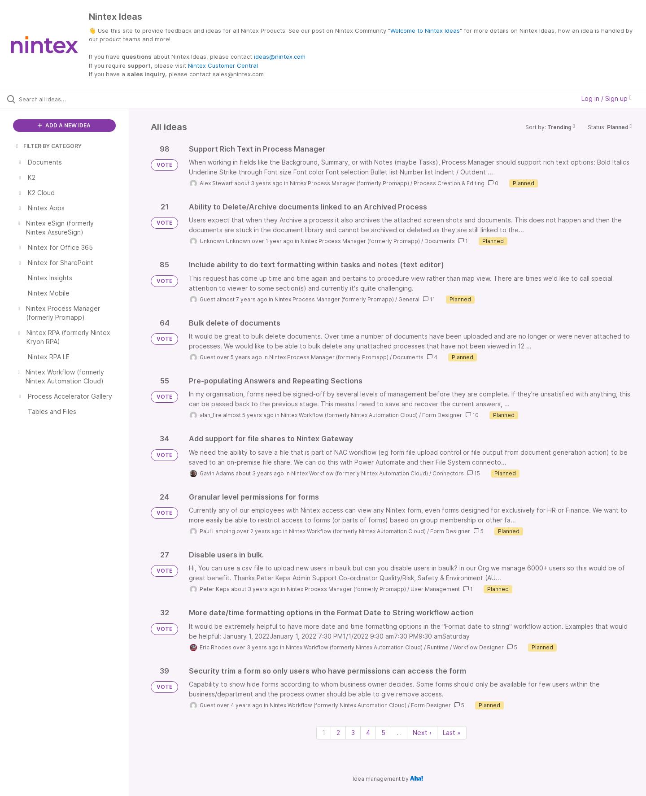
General (408, 299)
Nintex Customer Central (223, 65)
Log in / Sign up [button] (606, 98)
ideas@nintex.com (280, 56)
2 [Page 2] (338, 732)
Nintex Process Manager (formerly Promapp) (349, 183)
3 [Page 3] (353, 732)
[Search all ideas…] (75, 99)
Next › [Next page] (422, 732)
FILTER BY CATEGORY (48, 146)
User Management (435, 589)
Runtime (438, 647)
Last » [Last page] (452, 732)
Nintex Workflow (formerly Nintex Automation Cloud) (349, 415)
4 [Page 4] (368, 732)
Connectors (448, 473)
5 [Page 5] (383, 732)
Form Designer (442, 415)
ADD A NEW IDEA (64, 125)
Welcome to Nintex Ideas (425, 30)
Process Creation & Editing (449, 183)
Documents (439, 241)
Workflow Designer (478, 647)
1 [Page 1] (323, 732)
